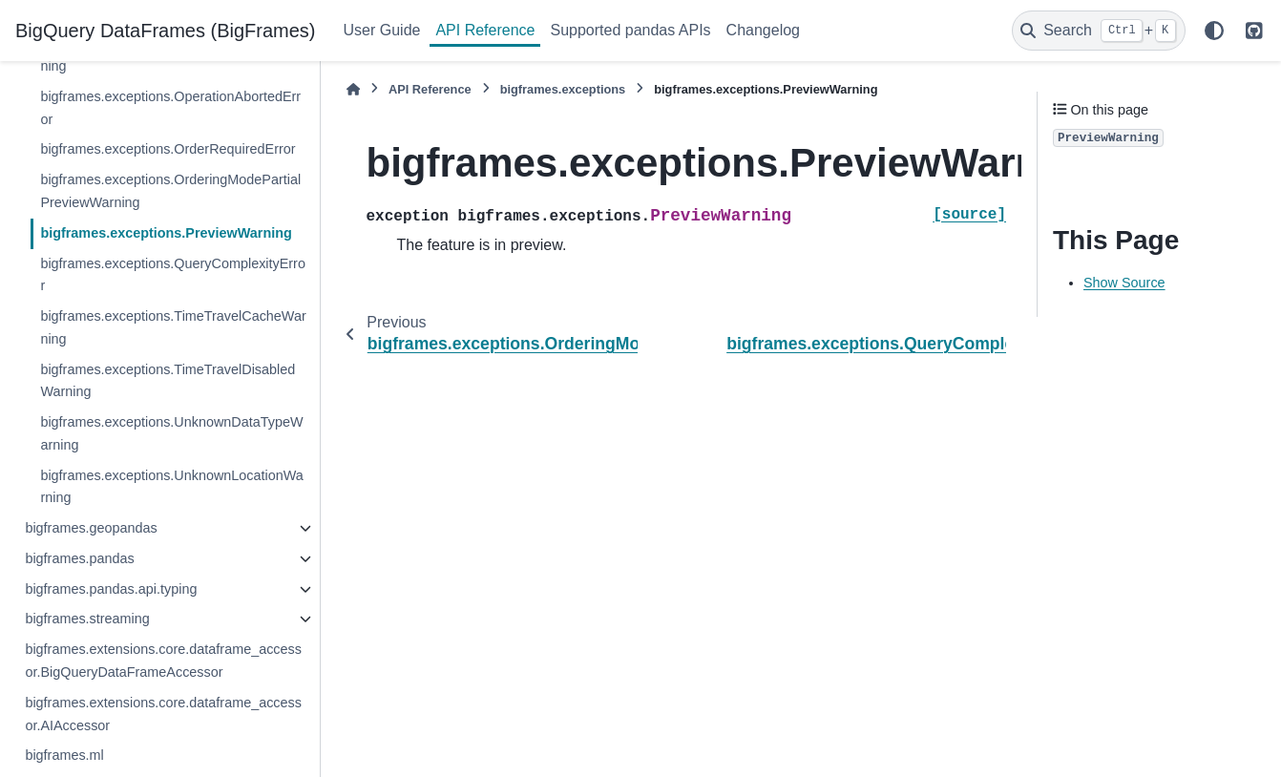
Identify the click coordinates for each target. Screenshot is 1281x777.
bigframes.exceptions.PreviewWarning (165, 233)
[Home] (353, 89)
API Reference (485, 30)
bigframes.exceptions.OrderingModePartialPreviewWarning (170, 191)
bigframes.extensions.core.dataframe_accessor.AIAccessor (163, 714)
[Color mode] (1214, 30)
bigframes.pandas (79, 558)
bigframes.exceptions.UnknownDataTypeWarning (171, 433)
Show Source (1124, 282)
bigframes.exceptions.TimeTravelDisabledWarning (167, 381)
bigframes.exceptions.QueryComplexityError (172, 275)
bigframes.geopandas (91, 528)
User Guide (382, 30)
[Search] (1099, 30)
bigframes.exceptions (563, 89)
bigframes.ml (64, 755)
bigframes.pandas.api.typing (111, 589)
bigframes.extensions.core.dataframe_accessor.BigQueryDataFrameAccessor (163, 660)
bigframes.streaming (87, 618)
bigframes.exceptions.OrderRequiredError (167, 149)
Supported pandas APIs (630, 30)
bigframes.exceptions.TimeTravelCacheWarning (172, 327)
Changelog (763, 30)
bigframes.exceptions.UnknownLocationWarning (171, 487)
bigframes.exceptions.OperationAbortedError (170, 108)
